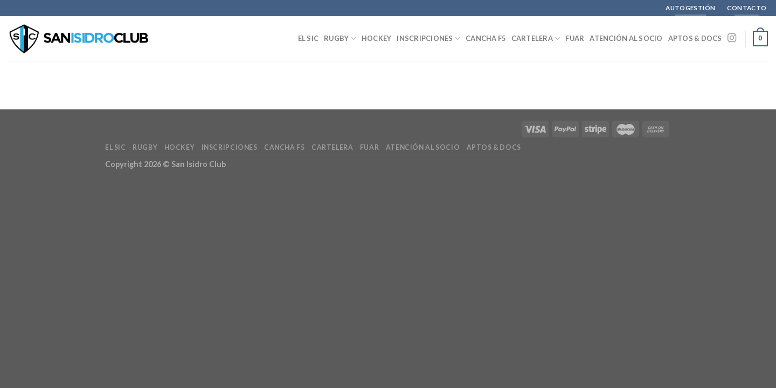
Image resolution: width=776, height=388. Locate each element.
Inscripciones (428, 38)
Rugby (340, 38)
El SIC (308, 38)
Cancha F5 (485, 38)
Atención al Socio (626, 38)
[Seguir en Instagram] (732, 38)
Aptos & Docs (695, 38)
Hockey (377, 38)
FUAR (574, 38)
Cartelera (535, 38)
